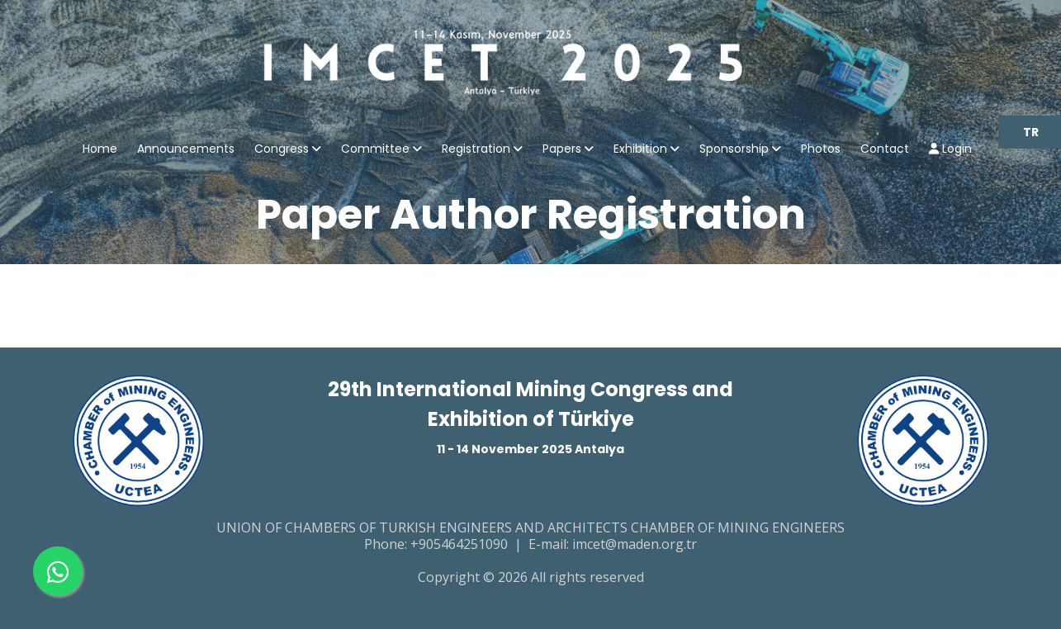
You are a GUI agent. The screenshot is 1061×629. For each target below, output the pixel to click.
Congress (281, 150)
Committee (375, 150)
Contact (884, 150)
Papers (561, 150)
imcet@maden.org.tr (634, 544)
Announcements (185, 150)
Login (950, 150)
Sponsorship (734, 150)
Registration (476, 150)
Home (100, 150)
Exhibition (640, 150)
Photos (821, 150)
